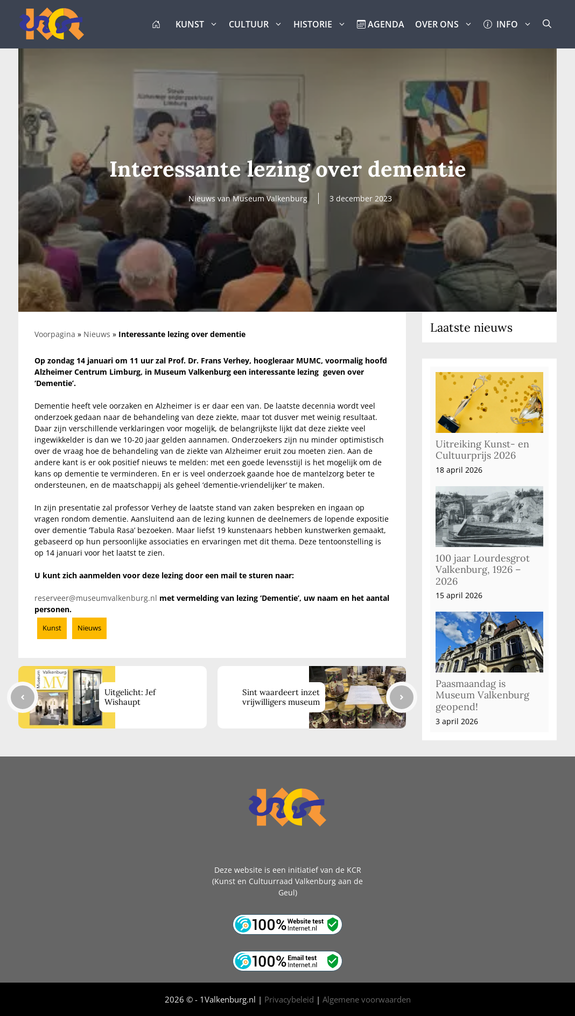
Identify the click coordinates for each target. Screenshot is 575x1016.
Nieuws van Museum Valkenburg (247, 198)
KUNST (199, 24)
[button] (547, 24)
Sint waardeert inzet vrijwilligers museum (281, 697)
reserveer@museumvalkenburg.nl (95, 598)
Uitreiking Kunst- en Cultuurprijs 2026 (482, 450)
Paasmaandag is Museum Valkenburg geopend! (482, 695)
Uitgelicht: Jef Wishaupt (130, 697)
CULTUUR (258, 24)
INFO (510, 24)
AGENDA (380, 24)
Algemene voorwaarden (366, 999)
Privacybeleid (289, 999)
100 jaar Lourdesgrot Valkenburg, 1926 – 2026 (483, 569)
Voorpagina (54, 334)
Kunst (52, 628)
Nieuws (96, 334)
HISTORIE (322, 24)
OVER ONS (446, 24)
